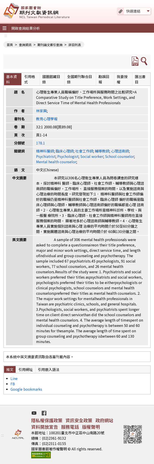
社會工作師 (84, 151)
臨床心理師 (65, 151)
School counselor (119, 156)
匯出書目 (140, 79)
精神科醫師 (45, 151)
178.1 (40, 143)
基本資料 (11, 79)
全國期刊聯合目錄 (79, 79)
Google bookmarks (26, 389)
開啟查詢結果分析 (25, 28)
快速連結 (133, 11)
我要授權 (122, 79)
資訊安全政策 (79, 420)
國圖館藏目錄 (51, 79)
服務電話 (70, 427)
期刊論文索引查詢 (49, 44)
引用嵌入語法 (48, 369)
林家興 (41, 110)
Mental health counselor (56, 161)
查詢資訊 (25, 44)
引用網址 (25, 369)
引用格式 (29, 79)
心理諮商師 (120, 151)
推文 (9, 369)
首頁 (10, 44)
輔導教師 (102, 151)
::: (5, 35)
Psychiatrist (45, 156)
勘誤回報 (104, 79)
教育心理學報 (46, 118)
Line (14, 378)
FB (12, 383)
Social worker (91, 156)
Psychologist (67, 156)
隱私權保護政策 (46, 420)
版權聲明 (91, 427)
